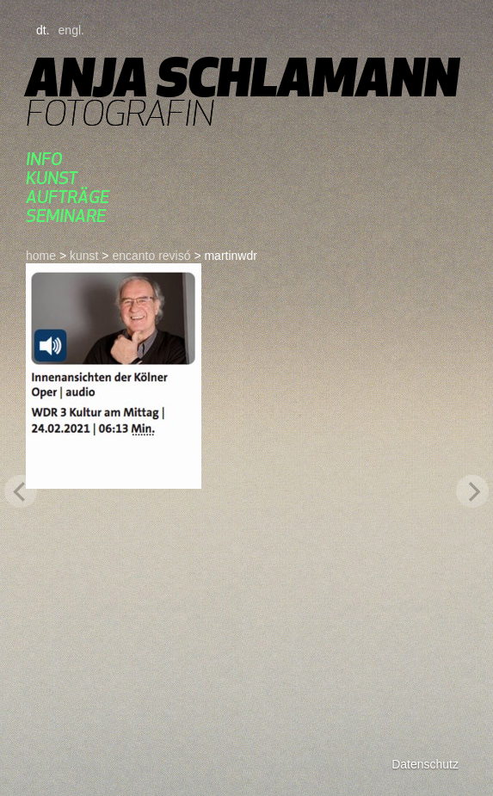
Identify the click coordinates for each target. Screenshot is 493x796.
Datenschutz (425, 764)
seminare (66, 215)
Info (44, 158)
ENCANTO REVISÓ (151, 255)
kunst (51, 177)
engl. (71, 30)
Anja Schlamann (242, 77)
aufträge (67, 196)
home (41, 255)
